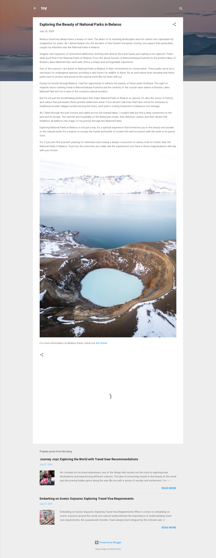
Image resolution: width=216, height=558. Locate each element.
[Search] (181, 9)
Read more (169, 488)
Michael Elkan (115, 549)
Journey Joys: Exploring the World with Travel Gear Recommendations (89, 459)
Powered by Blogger (108, 542)
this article (101, 343)
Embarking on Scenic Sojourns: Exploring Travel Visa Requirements (87, 498)
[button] (174, 25)
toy (44, 8)
